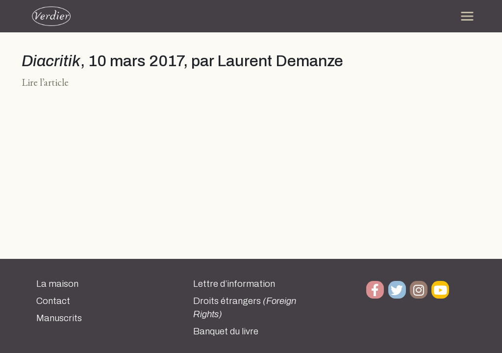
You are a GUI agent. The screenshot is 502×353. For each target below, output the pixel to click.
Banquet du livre (225, 331)
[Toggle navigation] (467, 16)
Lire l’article (45, 82)
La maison (57, 284)
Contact (53, 301)
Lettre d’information (234, 284)
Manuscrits (59, 318)
